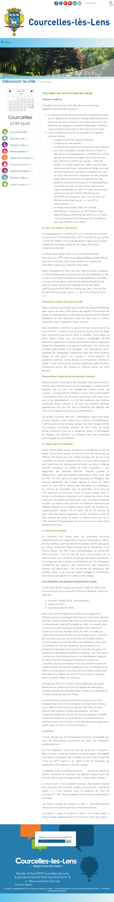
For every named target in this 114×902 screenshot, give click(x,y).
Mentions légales (23, 884)
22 (17, 107)
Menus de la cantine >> (22, 157)
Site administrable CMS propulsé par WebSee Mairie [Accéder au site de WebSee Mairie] (77, 888)
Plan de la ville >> (18, 138)
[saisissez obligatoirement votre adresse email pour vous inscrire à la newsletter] (51, 841)
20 (10, 107)
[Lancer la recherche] (111, 3)
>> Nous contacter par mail (42, 881)
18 (28, 104)
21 (14, 107)
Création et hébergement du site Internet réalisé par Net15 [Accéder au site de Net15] (28, 888)
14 (14, 104)
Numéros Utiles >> (19, 145)
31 (25, 109)
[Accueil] (57, 22)
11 (28, 101)
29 (17, 109)
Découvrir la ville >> (19, 131)
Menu (8, 42)
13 (10, 104)
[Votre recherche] (96, 3)
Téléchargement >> (19, 151)
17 (25, 104)
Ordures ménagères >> (21, 170)
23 (21, 107)
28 (14, 109)
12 (32, 101)
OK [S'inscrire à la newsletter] (68, 841)
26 (32, 107)
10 (25, 101)
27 (10, 109)
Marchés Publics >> (19, 177)
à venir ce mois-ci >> (20, 184)
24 (25, 107)
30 (21, 109)
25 (28, 107)
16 (21, 104)
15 (17, 104)
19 (32, 104)
